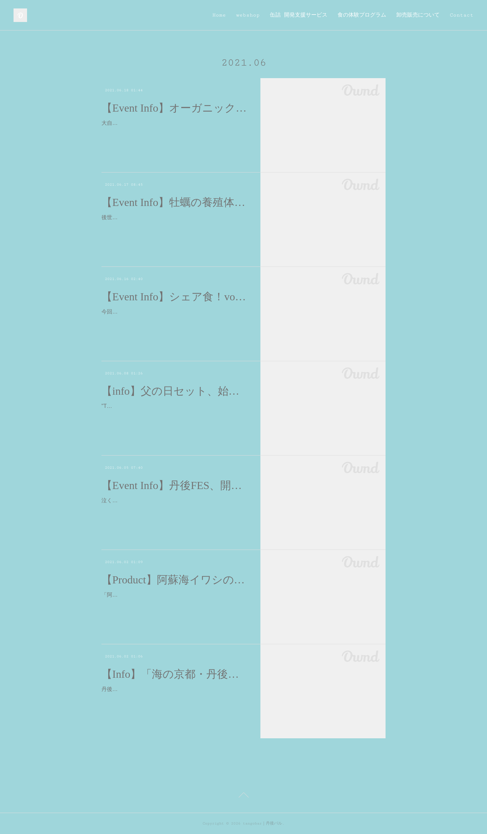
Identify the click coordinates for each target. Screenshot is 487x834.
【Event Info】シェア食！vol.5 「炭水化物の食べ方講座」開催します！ (175, 297)
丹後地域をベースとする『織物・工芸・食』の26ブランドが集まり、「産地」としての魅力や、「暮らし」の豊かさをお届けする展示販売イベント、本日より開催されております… (174, 699)
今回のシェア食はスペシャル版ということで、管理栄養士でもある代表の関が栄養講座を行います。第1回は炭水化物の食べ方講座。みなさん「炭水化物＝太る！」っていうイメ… (174, 321)
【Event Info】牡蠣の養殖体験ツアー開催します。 (175, 202)
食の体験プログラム (362, 15)
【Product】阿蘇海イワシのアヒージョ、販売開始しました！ (175, 580)
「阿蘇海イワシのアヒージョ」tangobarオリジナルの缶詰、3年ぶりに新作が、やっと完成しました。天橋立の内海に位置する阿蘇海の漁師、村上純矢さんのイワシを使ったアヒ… (174, 604)
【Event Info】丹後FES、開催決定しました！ (175, 485)
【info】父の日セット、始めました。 (175, 391)
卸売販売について (418, 15)
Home (219, 15)
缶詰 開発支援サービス (298, 15)
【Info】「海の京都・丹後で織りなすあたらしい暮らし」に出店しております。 (175, 674)
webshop (248, 15)
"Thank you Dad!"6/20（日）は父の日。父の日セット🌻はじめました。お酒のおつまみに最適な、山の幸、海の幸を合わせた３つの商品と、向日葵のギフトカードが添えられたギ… (174, 415)
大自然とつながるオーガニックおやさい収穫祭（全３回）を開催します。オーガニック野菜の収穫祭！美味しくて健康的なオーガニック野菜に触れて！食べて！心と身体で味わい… (174, 132)
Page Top (243, 796)
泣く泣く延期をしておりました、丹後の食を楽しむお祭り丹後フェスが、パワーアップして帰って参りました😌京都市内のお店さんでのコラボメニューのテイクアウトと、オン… (174, 510)
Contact (461, 15)
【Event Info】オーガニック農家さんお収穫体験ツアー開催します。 (175, 108)
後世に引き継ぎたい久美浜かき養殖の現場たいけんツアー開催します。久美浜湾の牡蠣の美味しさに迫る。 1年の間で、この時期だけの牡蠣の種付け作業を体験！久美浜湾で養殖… (174, 227)
